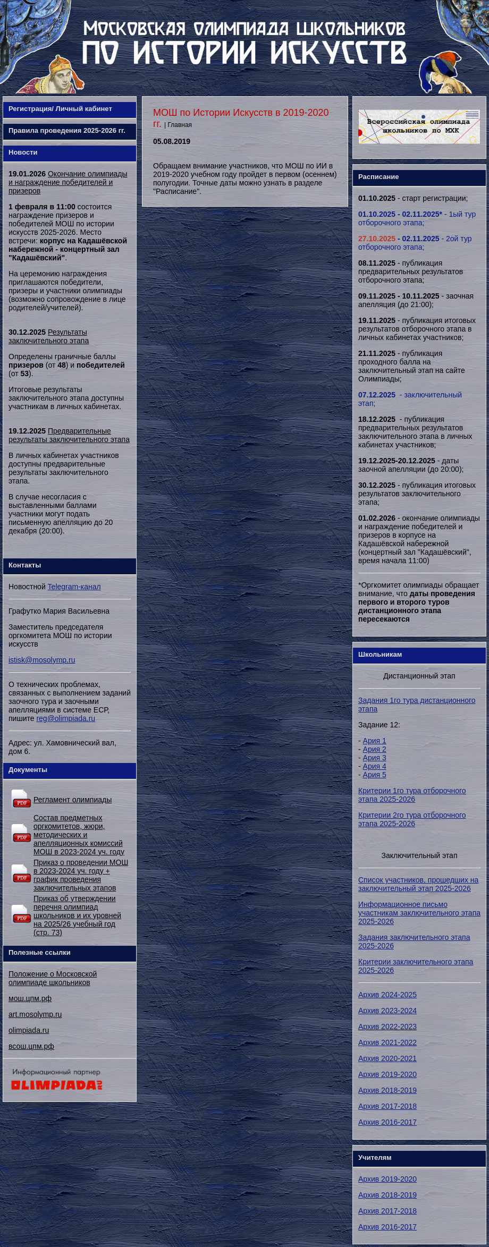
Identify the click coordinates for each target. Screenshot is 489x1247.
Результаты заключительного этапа (49, 336)
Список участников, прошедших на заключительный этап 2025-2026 (418, 884)
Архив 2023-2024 (387, 1010)
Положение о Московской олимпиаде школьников (53, 978)
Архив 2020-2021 (387, 1058)
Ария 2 (374, 749)
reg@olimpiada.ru (65, 718)
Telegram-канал (74, 586)
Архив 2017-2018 (387, 1106)
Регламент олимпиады (72, 799)
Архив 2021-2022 (387, 1042)
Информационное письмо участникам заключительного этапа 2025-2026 (419, 913)
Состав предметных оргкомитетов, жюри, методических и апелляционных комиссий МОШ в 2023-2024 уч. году (78, 834)
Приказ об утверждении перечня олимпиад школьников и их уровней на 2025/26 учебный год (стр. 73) (77, 915)
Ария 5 (374, 774)
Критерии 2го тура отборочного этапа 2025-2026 (412, 819)
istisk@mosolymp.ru (42, 660)
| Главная (178, 125)
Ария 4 (374, 766)
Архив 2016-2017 (387, 1122)
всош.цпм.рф (31, 1046)
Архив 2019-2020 (387, 1074)
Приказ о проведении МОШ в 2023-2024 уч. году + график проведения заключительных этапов (80, 875)
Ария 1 (374, 740)
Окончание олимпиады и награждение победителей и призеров (68, 182)
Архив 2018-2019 (387, 1090)
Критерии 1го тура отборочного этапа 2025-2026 (412, 794)
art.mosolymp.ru (35, 1014)
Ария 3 (374, 757)
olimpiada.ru (29, 1030)
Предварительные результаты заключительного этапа (69, 435)
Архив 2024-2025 (387, 994)
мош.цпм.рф (30, 998)
